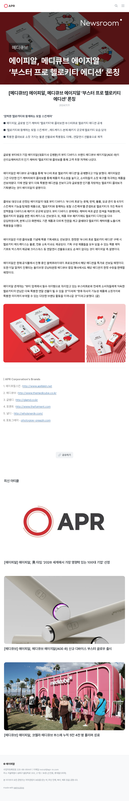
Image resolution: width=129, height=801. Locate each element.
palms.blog (19, 788)
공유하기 (64, 455)
